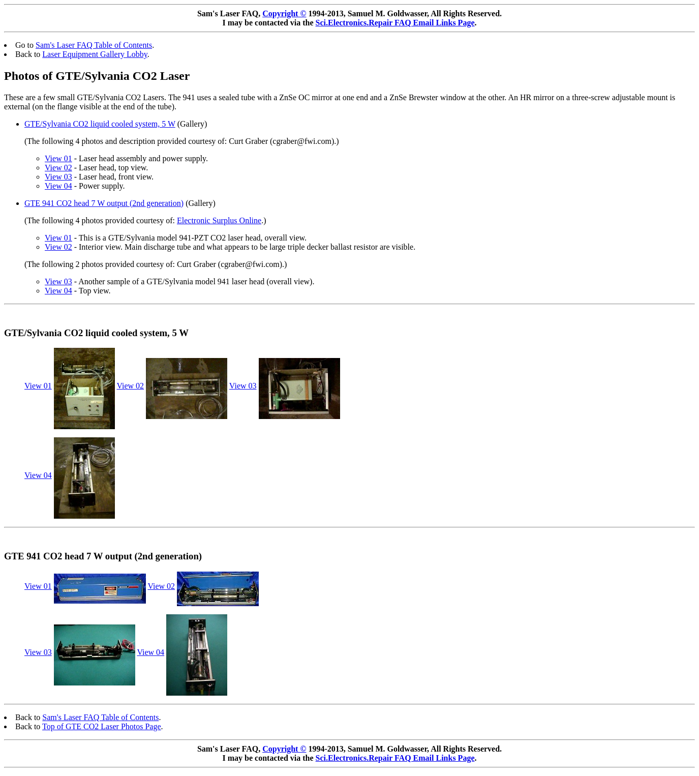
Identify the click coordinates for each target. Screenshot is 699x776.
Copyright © (284, 13)
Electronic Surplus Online (219, 220)
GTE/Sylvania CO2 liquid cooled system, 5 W (99, 124)
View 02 (58, 167)
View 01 (58, 158)
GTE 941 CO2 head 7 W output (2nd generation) (104, 203)
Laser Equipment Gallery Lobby (94, 54)
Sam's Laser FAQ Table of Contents (94, 45)
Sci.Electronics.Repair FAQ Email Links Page (395, 22)
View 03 (58, 176)
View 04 (58, 186)
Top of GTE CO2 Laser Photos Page (101, 726)
